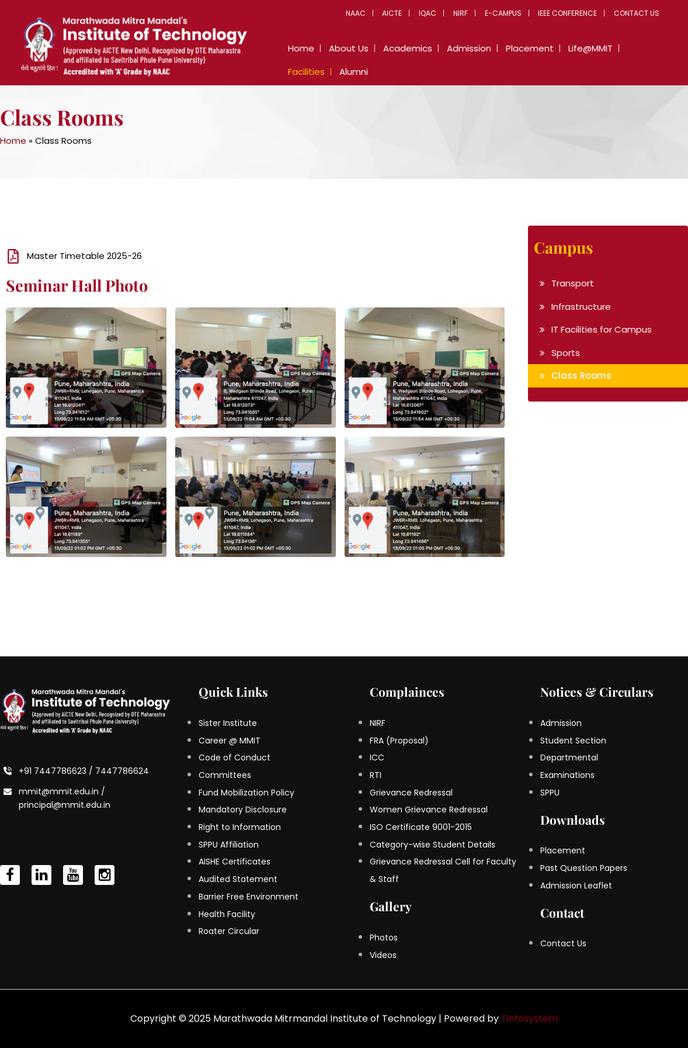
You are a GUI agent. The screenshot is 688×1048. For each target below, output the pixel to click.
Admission (458, 48)
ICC (377, 757)
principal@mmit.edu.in (64, 805)
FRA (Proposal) (399, 740)
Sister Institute (228, 723)
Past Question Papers (583, 868)
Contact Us (638, 13)
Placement (516, 48)
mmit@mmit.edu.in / (62, 791)
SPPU (550, 792)
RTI (375, 775)
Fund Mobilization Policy (246, 792)
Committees (225, 775)
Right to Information (240, 827)
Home (299, 48)
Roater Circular (229, 931)
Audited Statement (238, 879)
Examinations (567, 775)
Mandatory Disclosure (243, 809)
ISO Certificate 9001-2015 (421, 827)
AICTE (404, 13)
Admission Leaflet (576, 885)
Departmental (569, 757)
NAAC (370, 13)
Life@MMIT (574, 48)
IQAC (437, 13)
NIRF (468, 13)
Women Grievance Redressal (429, 809)
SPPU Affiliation (229, 844)
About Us (344, 48)
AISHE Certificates (234, 861)
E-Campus (508, 13)
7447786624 (122, 771)
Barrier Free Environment (248, 896)
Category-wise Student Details (432, 844)
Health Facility (227, 914)
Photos (384, 937)
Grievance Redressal (411, 792)
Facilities (626, 48)
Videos (383, 955)
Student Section (573, 740)
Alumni (300, 71)
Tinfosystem (529, 1018)
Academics (400, 48)
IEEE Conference (570, 13)
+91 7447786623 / (57, 771)
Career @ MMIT (229, 740)
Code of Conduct (234, 757)
